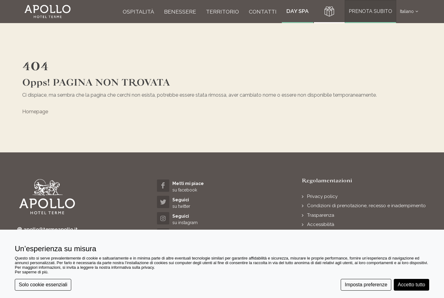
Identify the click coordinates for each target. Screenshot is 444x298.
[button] (47, 11)
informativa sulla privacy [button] (132, 267)
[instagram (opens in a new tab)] (190, 219)
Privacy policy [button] (322, 196)
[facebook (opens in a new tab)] (190, 186)
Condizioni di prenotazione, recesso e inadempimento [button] (366, 205)
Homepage (35, 112)
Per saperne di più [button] (31, 272)
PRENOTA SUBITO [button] (370, 11)
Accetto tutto (411, 284)
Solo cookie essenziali (43, 284)
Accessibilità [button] (320, 224)
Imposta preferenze (366, 284)
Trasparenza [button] (320, 215)
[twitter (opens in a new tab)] (190, 203)
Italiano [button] (409, 11)
